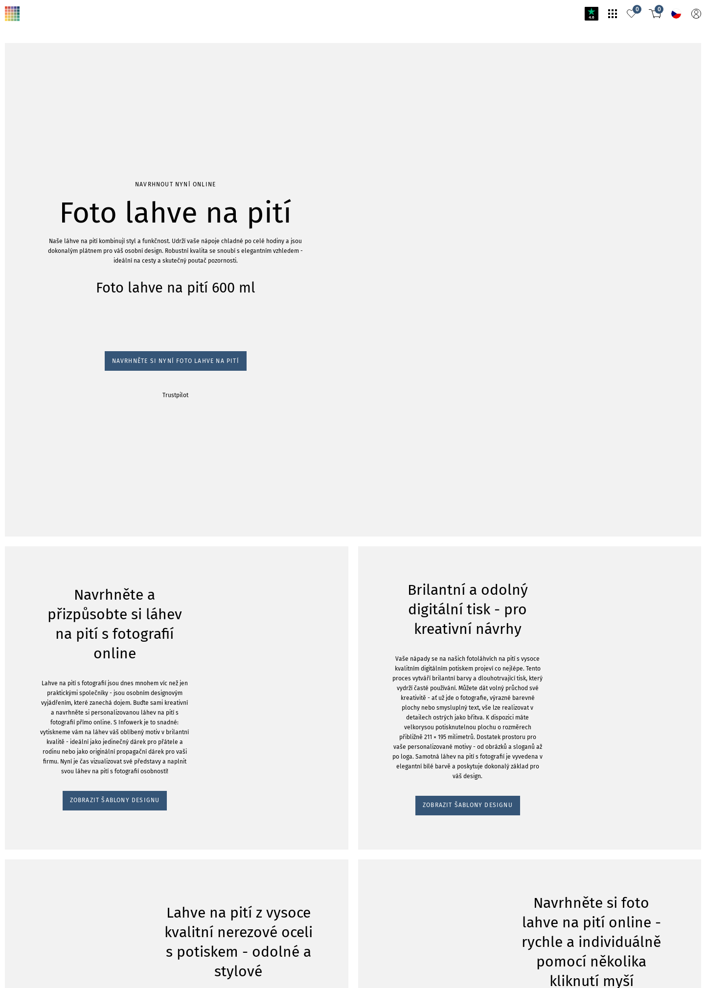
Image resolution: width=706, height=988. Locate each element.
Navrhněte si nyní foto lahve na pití (58, 138)
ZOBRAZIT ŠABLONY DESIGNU (56, 224)
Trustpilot (19, 148)
